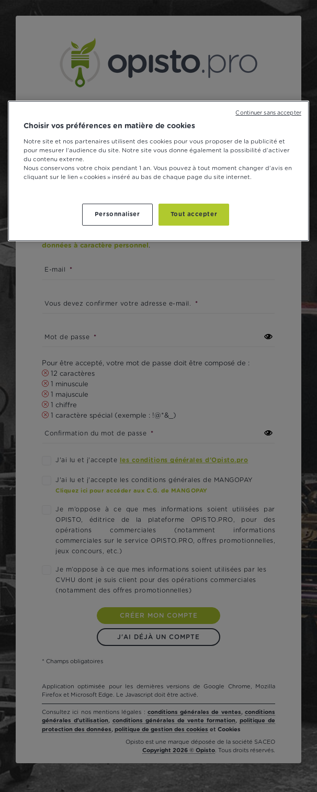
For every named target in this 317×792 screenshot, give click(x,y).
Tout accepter (194, 214)
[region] (158, 171)
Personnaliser (117, 214)
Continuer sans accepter (268, 113)
